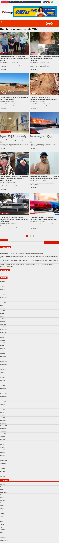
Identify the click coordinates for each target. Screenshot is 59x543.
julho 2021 (2, 439)
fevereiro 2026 (3, 292)
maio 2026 (2, 284)
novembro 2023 (3, 364)
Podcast (2, 516)
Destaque (2, 494)
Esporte (2, 505)
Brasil (1, 489)
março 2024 (2, 353)
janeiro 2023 (3, 391)
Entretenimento (3, 502)
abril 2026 (2, 286)
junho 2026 (2, 281)
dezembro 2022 (3, 393)
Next (32, 236)
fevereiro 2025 (3, 324)
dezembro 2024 (3, 329)
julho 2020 (2, 471)
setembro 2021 (3, 433)
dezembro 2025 (3, 297)
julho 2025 (2, 310)
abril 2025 (2, 318)
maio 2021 (2, 444)
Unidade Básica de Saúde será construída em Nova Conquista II (14, 84)
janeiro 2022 (3, 423)
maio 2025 (2, 316)
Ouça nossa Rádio (51, 23)
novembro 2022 (3, 396)
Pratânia (2, 524)
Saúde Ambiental (4, 535)
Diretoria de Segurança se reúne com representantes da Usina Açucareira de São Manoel (14, 43)
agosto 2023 (2, 372)
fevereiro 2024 (3, 356)
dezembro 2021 (3, 425)
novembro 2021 (3, 428)
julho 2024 (2, 342)
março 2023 (2, 385)
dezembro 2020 (3, 458)
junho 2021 (2, 441)
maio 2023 (2, 380)
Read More (3, 69)
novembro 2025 (3, 300)
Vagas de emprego (4, 540)
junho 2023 (2, 377)
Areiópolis (2, 484)
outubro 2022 (3, 399)
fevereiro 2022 (3, 420)
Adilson (2, 101)
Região (33, 52)
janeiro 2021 (3, 455)
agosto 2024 (2, 340)
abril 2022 (2, 415)
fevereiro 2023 (3, 388)
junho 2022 (2, 409)
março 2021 (2, 449)
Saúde (1, 532)
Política (1, 521)
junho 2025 (2, 313)
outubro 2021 (3, 431)
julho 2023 (2, 375)
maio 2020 (2, 476)
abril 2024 (2, 350)
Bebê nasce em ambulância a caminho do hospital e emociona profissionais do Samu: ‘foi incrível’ (14, 163)
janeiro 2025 (3, 326)
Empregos (9, 132)
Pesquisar (4, 240)
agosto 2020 (2, 468)
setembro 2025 (3, 305)
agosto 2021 (2, 436)
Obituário (2, 513)
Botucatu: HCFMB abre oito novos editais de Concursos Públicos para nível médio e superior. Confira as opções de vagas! (14, 123)
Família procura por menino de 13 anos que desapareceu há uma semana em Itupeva (44, 163)
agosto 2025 (2, 308)
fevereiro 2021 (3, 452)
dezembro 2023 (3, 361)
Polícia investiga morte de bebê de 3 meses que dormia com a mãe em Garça (44, 204)
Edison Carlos (4, 63)
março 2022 (2, 417)
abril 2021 (2, 447)
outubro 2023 (3, 367)
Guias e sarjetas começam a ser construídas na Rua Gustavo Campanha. (44, 84)
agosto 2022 (2, 404)
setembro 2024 (3, 337)
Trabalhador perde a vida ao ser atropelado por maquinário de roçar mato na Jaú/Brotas (44, 43)
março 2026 (2, 289)
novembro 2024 (3, 332)
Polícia (3, 213)
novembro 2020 (3, 460)
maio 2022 (2, 412)
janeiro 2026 (3, 294)
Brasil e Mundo (3, 492)
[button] (1, 22)
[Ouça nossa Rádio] (48, 23)
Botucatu (3, 132)
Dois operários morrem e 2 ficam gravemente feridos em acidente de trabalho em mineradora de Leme (44, 123)
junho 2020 (2, 474)
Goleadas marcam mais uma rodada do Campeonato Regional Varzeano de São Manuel (19, 251)
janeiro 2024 (3, 359)
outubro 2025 (3, 302)
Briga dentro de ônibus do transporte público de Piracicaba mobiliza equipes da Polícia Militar (14, 204)
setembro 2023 (3, 369)
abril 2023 (2, 383)
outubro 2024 (3, 334)
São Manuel (4, 52)
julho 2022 (2, 407)
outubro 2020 (3, 463)
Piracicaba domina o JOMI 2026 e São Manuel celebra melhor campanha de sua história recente (23, 1)
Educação (2, 497)
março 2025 (2, 321)
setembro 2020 (3, 466)
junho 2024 (2, 345)
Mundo (1, 510)
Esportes (2, 508)
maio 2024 (2, 348)
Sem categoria (3, 537)
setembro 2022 (3, 401)
